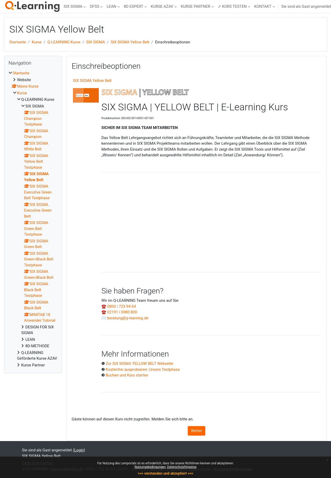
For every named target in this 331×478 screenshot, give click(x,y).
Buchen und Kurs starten (127, 375)
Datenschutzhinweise (182, 467)
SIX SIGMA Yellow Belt (130, 42)
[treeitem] (33, 219)
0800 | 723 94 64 (121, 306)
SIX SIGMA (73, 6)
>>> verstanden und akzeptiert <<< (165, 473)
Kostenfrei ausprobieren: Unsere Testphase (143, 369)
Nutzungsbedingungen (150, 467)
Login (79, 450)
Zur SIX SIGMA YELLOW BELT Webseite (139, 363)
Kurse (37, 42)
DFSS (94, 6)
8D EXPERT (134, 6)
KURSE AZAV (162, 6)
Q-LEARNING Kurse (63, 42)
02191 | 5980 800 (122, 312)
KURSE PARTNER (195, 6)
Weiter (196, 430)
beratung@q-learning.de (127, 318)
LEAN (111, 6)
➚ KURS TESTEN (232, 6)
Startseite (17, 42)
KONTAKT (263, 6)
